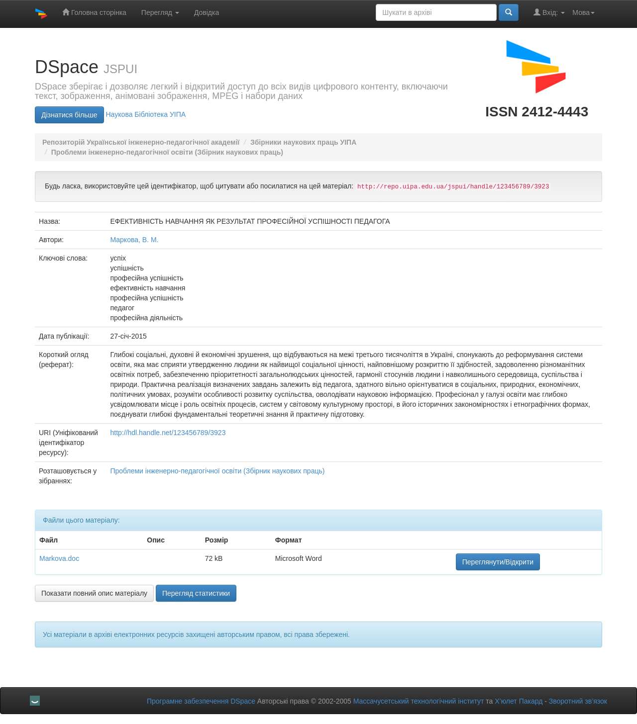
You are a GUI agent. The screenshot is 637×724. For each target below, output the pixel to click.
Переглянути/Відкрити (497, 562)
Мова (583, 12)
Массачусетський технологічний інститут (418, 701)
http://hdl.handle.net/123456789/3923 (167, 433)
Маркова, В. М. (134, 240)
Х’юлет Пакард (518, 701)
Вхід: (549, 12)
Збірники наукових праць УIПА (303, 142)
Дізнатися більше (69, 115)
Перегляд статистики (196, 593)
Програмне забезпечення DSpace (201, 701)
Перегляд (160, 12)
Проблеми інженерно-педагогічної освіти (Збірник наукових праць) (167, 152)
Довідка (206, 12)
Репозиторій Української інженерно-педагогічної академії (140, 142)
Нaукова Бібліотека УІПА (146, 114)
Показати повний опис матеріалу (94, 593)
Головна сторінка (94, 12)
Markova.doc (59, 558)
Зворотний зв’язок (578, 701)
